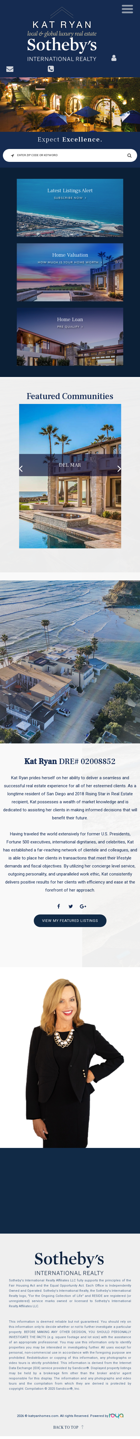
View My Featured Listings (70, 920)
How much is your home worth (68, 262)
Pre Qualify (68, 327)
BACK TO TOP (65, 1427)
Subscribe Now (68, 198)
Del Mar (70, 465)
